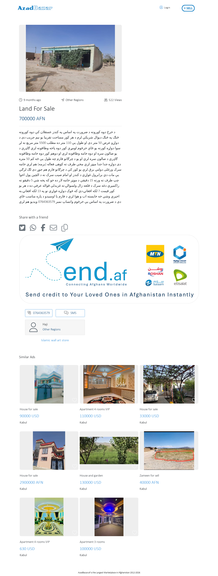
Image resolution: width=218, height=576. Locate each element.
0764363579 (39, 313)
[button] (26, 59)
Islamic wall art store (55, 340)
